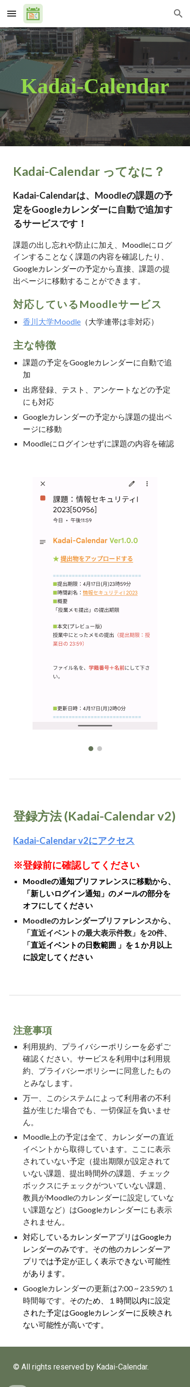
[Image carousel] (95, 614)
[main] (94, 86)
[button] (11, 13)
